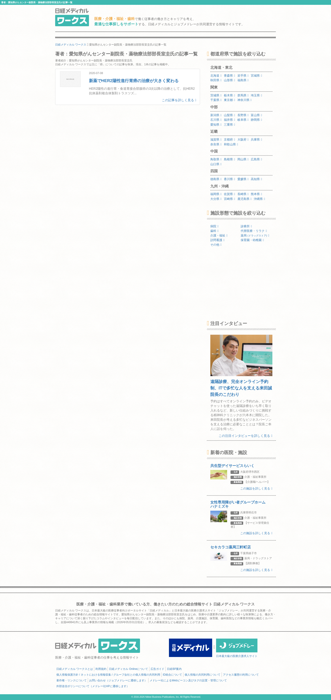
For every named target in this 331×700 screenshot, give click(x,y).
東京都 (229, 100)
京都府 (229, 139)
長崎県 (243, 194)
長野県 (243, 115)
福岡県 (216, 194)
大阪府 (243, 139)
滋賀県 (216, 139)
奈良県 (216, 144)
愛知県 (216, 124)
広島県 (256, 159)
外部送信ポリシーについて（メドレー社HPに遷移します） (92, 686)
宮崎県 (229, 199)
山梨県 (229, 115)
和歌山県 (231, 144)
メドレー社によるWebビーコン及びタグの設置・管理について (188, 680)
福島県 (243, 80)
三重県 (229, 124)
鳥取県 (216, 159)
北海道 (216, 75)
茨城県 (216, 95)
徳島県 (216, 179)
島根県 (229, 159)
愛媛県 (243, 179)
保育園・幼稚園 (252, 240)
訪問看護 (217, 240)
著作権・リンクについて (71, 680)
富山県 (256, 115)
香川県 (229, 179)
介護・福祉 (219, 235)
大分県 (216, 199)
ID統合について (172, 674)
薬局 (255, 235)
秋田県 (216, 80)
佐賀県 (229, 194)
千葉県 (216, 100)
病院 (214, 226)
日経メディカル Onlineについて (128, 669)
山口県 (216, 164)
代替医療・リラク (254, 231)
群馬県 (243, 95)
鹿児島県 (244, 199)
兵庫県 (256, 139)
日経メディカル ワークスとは (74, 669)
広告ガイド (157, 669)
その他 (216, 244)
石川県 (216, 119)
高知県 (256, 179)
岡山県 (243, 159)
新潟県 (216, 115)
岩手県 (243, 75)
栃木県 (229, 95)
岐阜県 (243, 119)
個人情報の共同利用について (202, 674)
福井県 (229, 119)
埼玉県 (256, 95)
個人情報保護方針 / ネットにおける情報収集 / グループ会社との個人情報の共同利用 (108, 674)
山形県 (229, 80)
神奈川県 (244, 100)
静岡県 (256, 119)
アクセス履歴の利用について (241, 674)
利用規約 (100, 669)
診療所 (246, 226)
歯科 (214, 231)
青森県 (229, 75)
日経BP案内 (174, 669)
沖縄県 (259, 199)
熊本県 (256, 194)
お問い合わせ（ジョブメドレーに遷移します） (118, 680)
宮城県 (256, 75)
